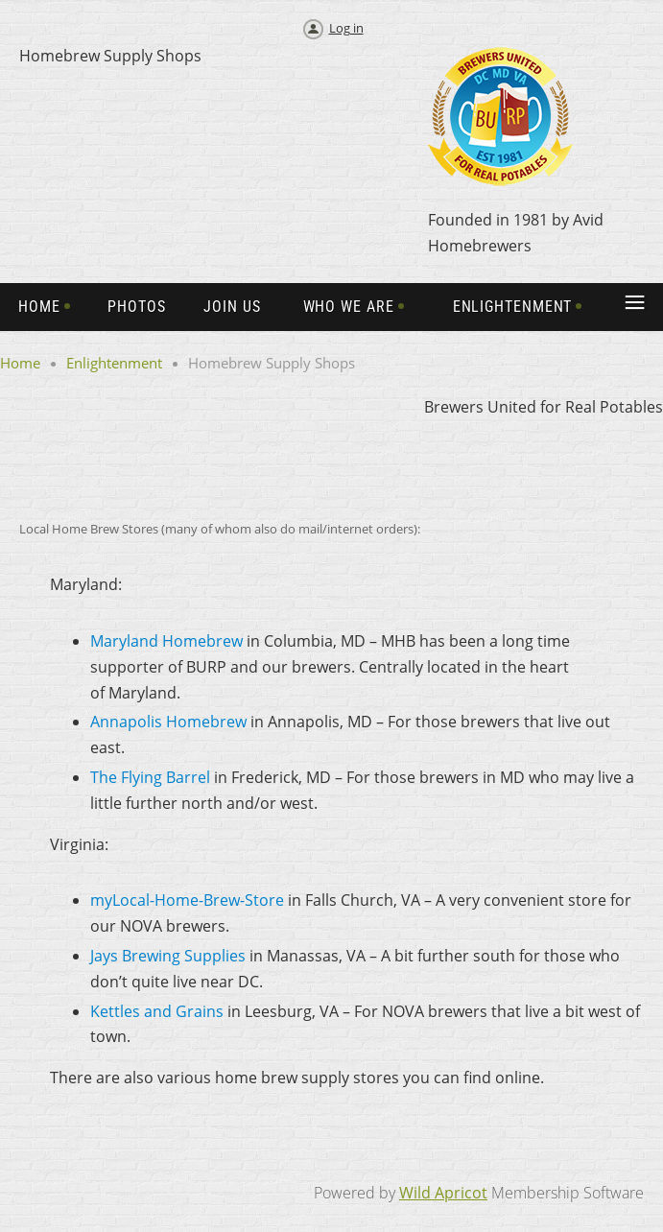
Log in (346, 27)
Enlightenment (114, 362)
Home (20, 362)
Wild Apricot (443, 1192)
